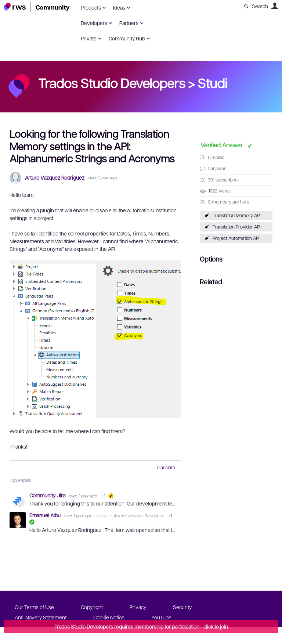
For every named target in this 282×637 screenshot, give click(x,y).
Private (89, 38)
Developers (94, 22)
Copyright (92, 607)
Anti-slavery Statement (40, 617)
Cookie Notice (108, 617)
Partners (128, 22)
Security (182, 607)
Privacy (138, 607)
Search (260, 6)
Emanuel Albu (45, 515)
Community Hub (127, 38)
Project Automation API (236, 238)
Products (91, 7)
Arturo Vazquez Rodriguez (54, 177)
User (274, 6)
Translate (165, 467)
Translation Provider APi (236, 227)
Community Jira (47, 495)
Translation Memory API (236, 215)
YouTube (161, 617)
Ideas (119, 7)
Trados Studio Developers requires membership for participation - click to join (141, 626)
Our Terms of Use (34, 607)
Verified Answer (222, 145)
